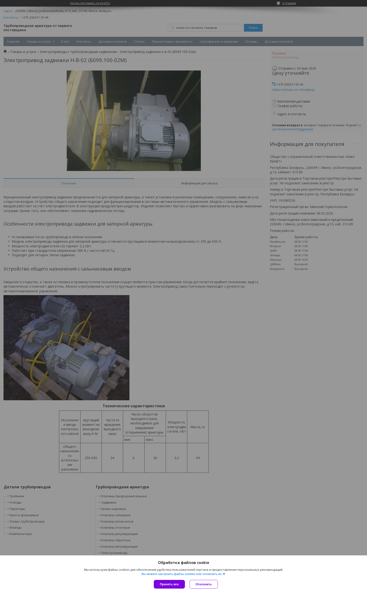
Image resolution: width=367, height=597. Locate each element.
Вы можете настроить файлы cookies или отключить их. (181, 574)
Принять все (169, 584)
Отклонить (204, 584)
